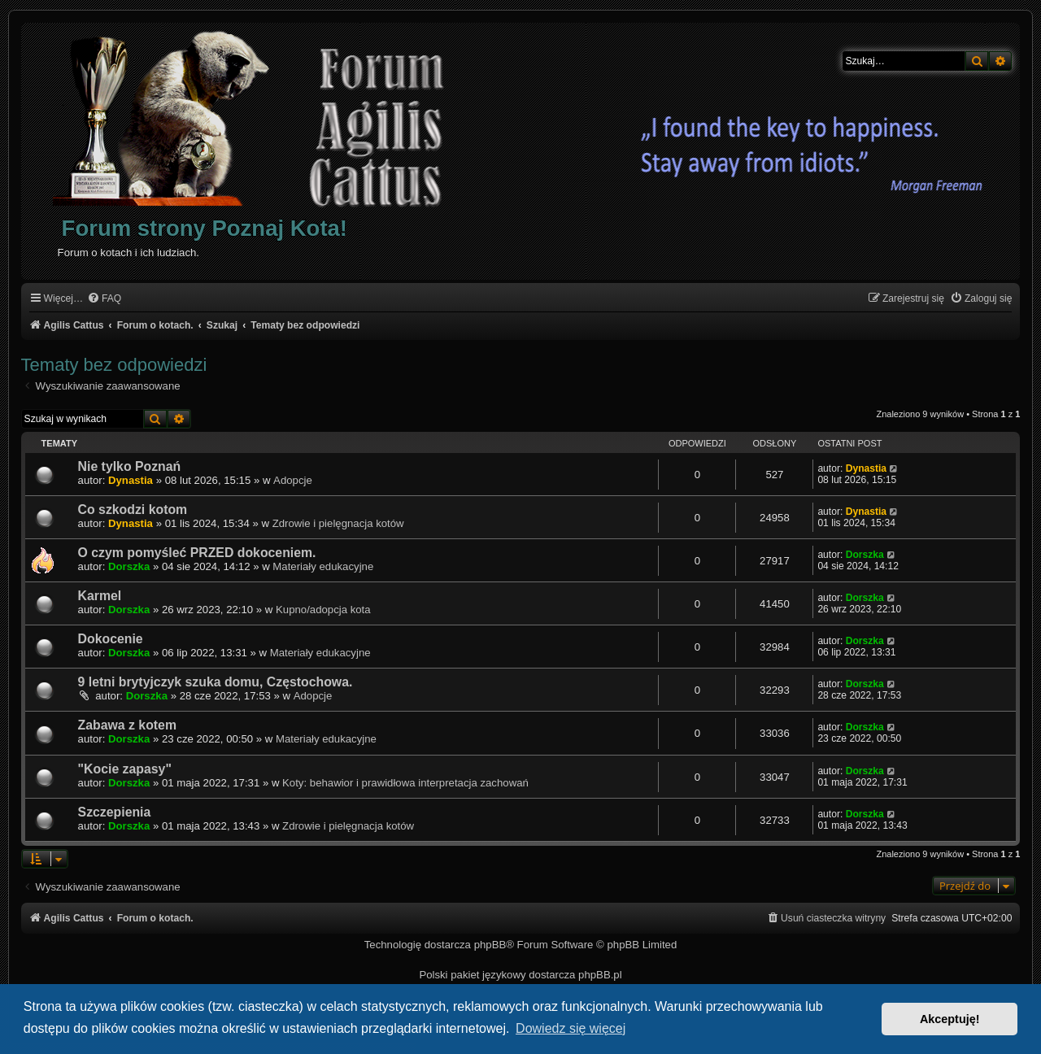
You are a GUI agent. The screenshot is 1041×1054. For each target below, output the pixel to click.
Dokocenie (110, 639)
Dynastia (130, 480)
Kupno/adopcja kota (323, 609)
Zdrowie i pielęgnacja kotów (338, 523)
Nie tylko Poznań (129, 466)
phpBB (490, 945)
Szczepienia (114, 812)
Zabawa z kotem (127, 725)
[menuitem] (104, 299)
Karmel (100, 596)
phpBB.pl (600, 975)
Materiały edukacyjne (322, 566)
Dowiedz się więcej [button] (570, 1028)
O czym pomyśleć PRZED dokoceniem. (197, 553)
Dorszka (129, 566)
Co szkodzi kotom (133, 509)
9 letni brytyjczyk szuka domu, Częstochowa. (215, 682)
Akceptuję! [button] (950, 1019)
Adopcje (292, 480)
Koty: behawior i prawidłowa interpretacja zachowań (405, 783)
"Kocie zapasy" (125, 769)
